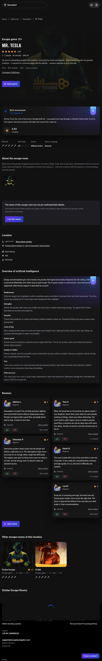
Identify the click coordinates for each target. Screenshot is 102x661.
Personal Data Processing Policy (83, 624)
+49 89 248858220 (10, 633)
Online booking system (11, 624)
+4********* (9, 242)
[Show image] (9, 181)
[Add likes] (7, 430)
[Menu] (94, 5)
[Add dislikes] (15, 430)
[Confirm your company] (14, 219)
